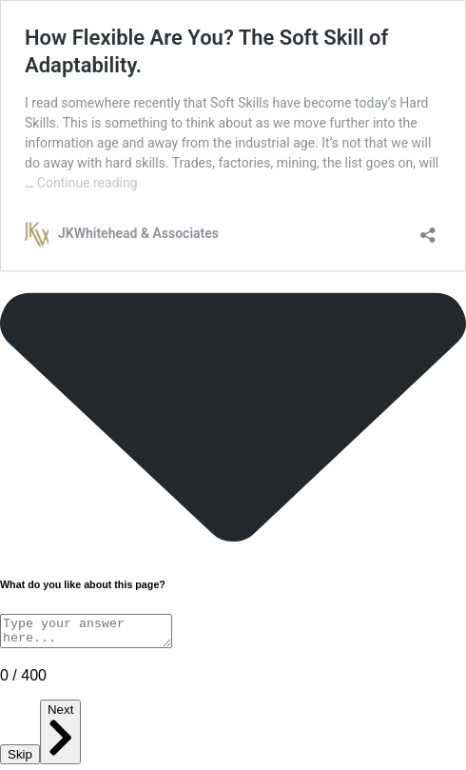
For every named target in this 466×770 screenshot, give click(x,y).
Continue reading (87, 182)
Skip (20, 760)
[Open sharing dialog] (428, 229)
